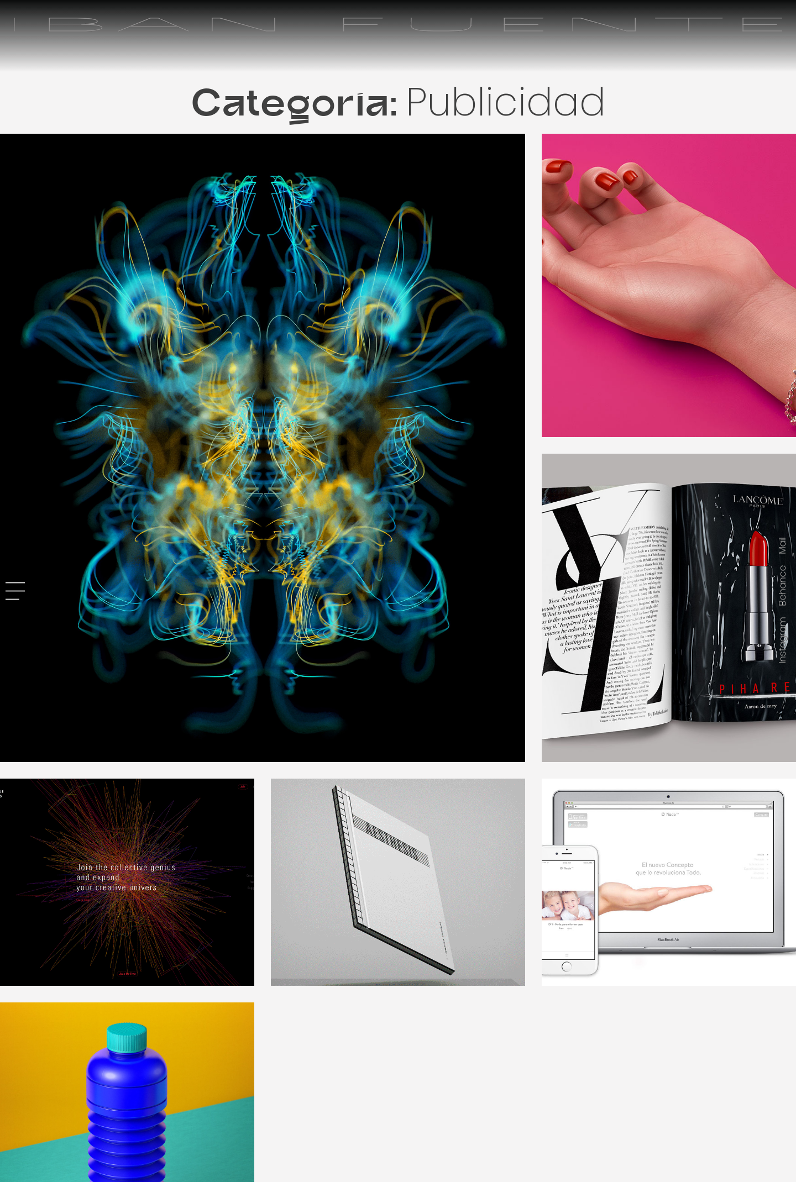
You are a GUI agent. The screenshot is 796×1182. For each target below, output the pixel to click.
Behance (782, 585)
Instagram (782, 640)
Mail (782, 545)
